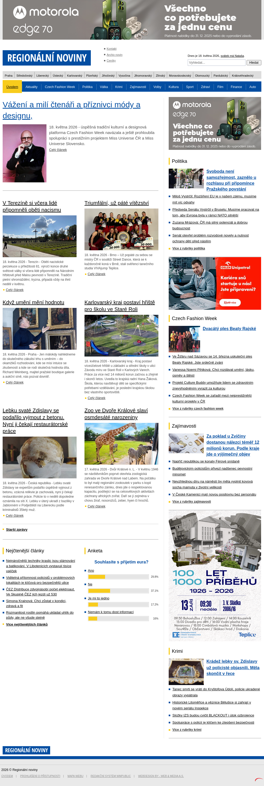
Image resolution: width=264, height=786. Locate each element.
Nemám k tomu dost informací (111, 612)
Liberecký (42, 75)
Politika (87, 87)
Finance (236, 87)
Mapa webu (75, 776)
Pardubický (221, 75)
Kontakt (111, 48)
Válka (104, 87)
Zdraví (205, 87)
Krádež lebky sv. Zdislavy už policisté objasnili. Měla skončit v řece (233, 667)
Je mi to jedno (98, 598)
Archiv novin (114, 54)
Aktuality (31, 87)
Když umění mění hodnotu (33, 302)
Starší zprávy (16, 529)
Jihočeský (108, 75)
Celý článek (58, 150)
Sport (190, 87)
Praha (8, 75)
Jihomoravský (143, 75)
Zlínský (160, 75)
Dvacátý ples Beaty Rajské (229, 328)
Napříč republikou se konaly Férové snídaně (205, 461)
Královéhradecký (242, 75)
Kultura (174, 87)
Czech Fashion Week (60, 87)
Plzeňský (92, 75)
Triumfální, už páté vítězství (116, 203)
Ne (90, 584)
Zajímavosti (138, 87)
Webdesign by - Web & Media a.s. (161, 776)
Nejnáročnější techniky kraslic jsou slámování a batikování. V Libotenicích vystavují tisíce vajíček (40, 566)
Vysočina (124, 75)
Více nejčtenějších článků (27, 624)
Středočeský (24, 75)
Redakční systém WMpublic (111, 776)
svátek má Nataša (232, 55)
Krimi (118, 87)
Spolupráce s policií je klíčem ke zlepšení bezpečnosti (213, 722)
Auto (252, 87)
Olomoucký (202, 75)
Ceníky (111, 60)
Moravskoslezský (180, 75)
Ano (91, 570)
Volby (157, 87)
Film (220, 87)
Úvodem (12, 87)
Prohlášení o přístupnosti (40, 776)
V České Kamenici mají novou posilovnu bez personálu (214, 494)
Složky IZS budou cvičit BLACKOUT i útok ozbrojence (213, 715)
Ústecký (58, 75)
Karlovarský (74, 75)
